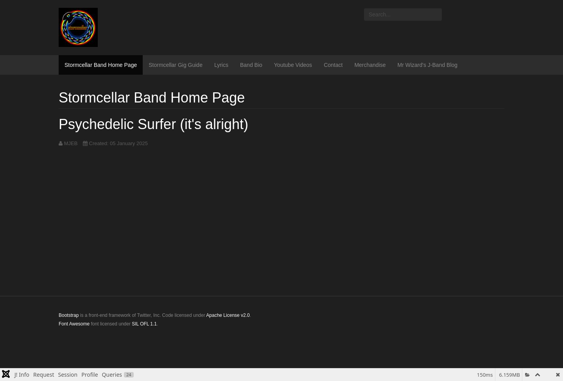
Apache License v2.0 (227, 315)
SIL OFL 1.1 (144, 324)
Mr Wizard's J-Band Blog (428, 65)
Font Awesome (74, 324)
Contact (333, 65)
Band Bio (251, 65)
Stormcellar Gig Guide (176, 65)
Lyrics (221, 65)
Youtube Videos (293, 65)
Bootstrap (69, 315)
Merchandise (369, 65)
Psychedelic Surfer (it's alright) (153, 124)
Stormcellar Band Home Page (101, 65)
